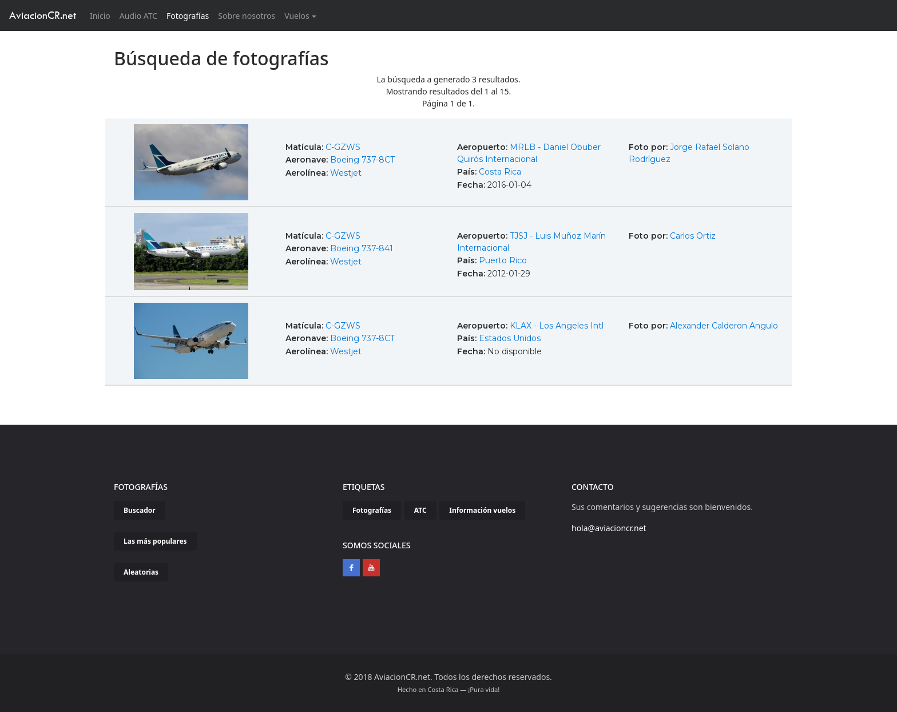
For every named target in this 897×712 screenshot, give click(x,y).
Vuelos (296, 15)
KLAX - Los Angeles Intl (557, 326)
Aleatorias (141, 572)
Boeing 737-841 (361, 248)
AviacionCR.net (42, 15)
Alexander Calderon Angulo (724, 326)
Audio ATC (138, 15)
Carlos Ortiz (693, 236)
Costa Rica (500, 172)
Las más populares (155, 541)
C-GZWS (343, 147)
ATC (420, 510)
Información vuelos (482, 510)
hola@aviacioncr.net (608, 528)
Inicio (102, 15)
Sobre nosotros (246, 15)
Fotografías (187, 15)
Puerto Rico (503, 260)
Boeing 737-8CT (362, 160)
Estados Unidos (510, 338)
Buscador (140, 510)
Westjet (346, 173)
